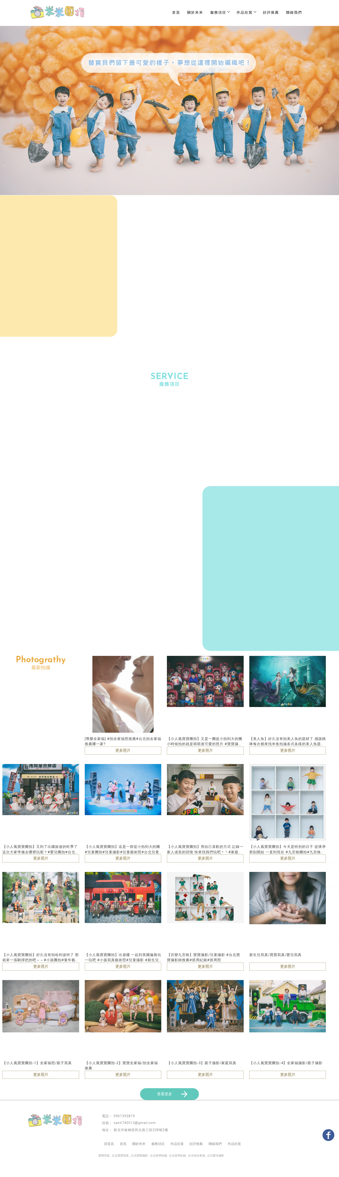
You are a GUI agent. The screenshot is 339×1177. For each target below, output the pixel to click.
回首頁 (109, 1158)
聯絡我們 (294, 12)
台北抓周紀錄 (177, 1170)
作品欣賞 (177, 1158)
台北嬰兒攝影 (215, 1170)
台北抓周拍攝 (158, 1170)
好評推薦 (271, 12)
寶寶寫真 (104, 1170)
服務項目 (220, 12)
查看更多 (173, 1108)
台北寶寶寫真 (120, 1170)
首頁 (176, 12)
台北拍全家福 (196, 1170)
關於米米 (195, 12)
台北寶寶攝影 (139, 1170)
